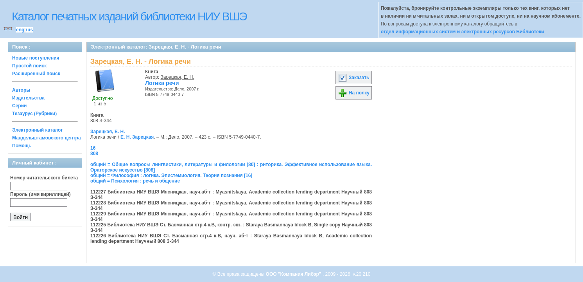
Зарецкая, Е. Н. (177, 77)
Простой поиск (29, 66)
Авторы (21, 90)
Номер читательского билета (44, 178)
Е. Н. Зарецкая (137, 137)
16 (92, 148)
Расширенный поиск (36, 73)
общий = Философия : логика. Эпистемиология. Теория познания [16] (171, 175)
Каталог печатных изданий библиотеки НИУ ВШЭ (129, 16)
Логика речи (162, 83)
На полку (354, 93)
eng (20, 30)
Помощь (21, 145)
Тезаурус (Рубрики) (34, 113)
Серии (19, 105)
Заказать (353, 77)
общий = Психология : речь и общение (135, 181)
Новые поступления (35, 58)
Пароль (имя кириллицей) (40, 194)
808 (94, 153)
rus (29, 30)
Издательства (28, 98)
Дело (179, 89)
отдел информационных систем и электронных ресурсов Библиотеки (462, 31)
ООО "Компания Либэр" (294, 274)
